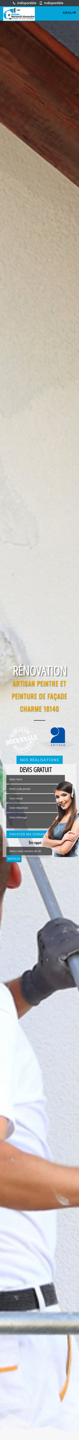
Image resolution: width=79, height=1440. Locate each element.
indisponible (24, 3)
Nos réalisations (39, 759)
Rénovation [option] (39, 670)
